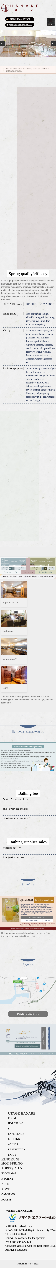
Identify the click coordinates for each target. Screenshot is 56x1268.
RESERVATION (17, 1149)
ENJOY (12, 1154)
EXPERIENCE (16, 1133)
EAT (10, 1128)
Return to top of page (28, 1263)
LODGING (14, 1139)
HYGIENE (7, 1178)
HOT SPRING (15, 1123)
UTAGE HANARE (22, 1113)
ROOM (12, 1118)
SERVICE (6, 1189)
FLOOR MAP (8, 1173)
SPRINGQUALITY (11, 1168)
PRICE (5, 1183)
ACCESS (13, 1144)
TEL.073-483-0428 (15, 1234)
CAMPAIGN (8, 1194)
